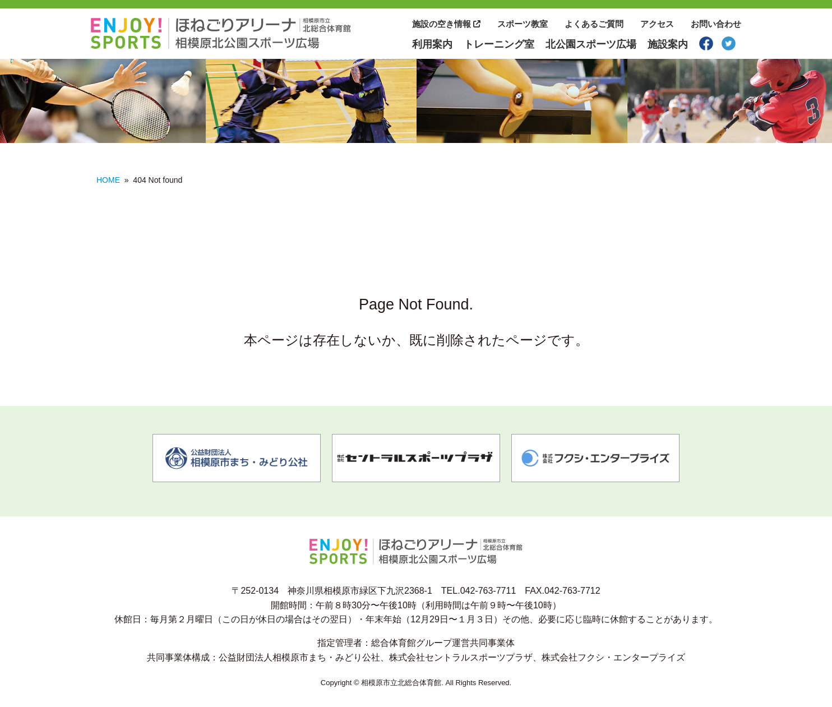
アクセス (657, 24)
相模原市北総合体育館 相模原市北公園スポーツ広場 (221, 33)
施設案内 (668, 44)
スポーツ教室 (522, 24)
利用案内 (432, 44)
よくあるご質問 (594, 24)
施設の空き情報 (446, 24)
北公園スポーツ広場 (591, 44)
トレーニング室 (499, 44)
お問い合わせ (716, 24)
